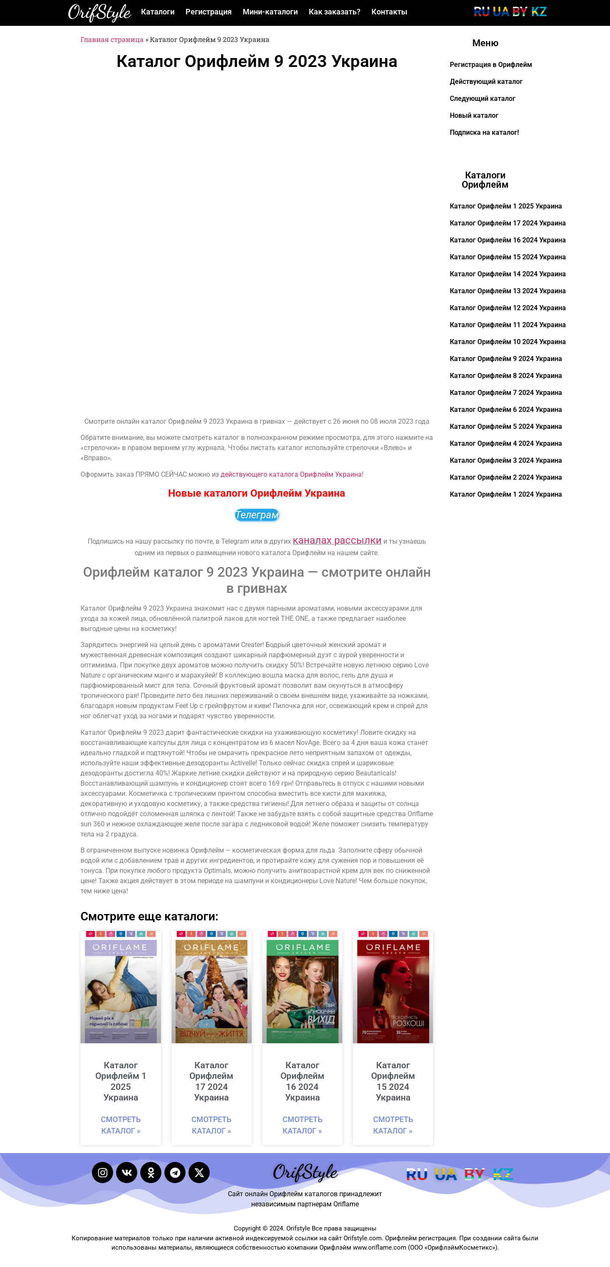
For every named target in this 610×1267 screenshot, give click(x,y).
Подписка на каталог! (484, 132)
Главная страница (112, 39)
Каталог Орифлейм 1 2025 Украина (121, 1081)
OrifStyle (99, 11)
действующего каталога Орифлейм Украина (291, 474)
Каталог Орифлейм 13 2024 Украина (508, 291)
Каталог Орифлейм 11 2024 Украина (508, 325)
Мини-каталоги (270, 11)
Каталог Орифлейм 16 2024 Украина (302, 1081)
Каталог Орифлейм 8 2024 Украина (506, 376)
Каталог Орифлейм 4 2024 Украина (506, 443)
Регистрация (209, 11)
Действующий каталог (486, 82)
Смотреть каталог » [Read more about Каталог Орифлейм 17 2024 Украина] (211, 1125)
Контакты (390, 11)
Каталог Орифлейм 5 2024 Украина (506, 426)
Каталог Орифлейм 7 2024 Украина (506, 393)
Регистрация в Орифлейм (491, 65)
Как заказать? (334, 11)
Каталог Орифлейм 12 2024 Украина (508, 308)
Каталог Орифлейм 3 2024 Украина (506, 460)
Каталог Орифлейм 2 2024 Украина (506, 477)
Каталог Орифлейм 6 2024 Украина (506, 410)
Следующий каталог (483, 98)
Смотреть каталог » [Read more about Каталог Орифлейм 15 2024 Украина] (393, 1125)
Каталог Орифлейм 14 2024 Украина (508, 274)
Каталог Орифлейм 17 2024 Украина (211, 1081)
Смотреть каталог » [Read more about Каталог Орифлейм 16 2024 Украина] (302, 1125)
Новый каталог (474, 115)
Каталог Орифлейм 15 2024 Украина (393, 1081)
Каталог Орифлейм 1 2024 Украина (506, 494)
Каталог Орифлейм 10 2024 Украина (508, 342)
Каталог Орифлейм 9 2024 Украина (506, 359)
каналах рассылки (337, 540)
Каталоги (158, 11)
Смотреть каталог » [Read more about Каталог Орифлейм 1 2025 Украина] (121, 1125)
